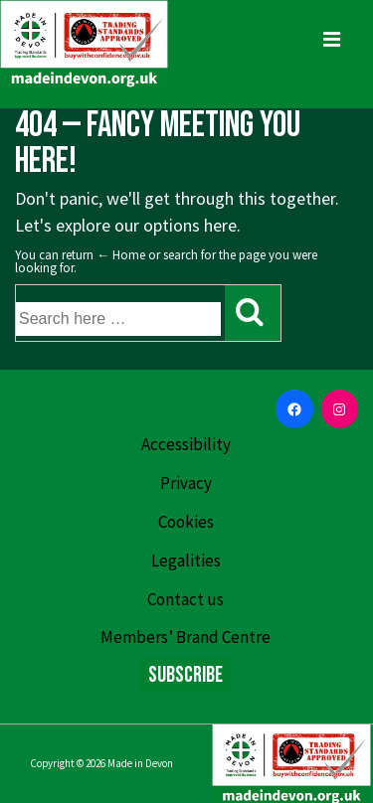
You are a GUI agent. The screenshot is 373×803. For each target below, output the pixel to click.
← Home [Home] (120, 254)
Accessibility (186, 444)
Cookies (186, 522)
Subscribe (185, 675)
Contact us (185, 599)
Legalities (186, 560)
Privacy (186, 483)
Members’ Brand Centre (185, 637)
